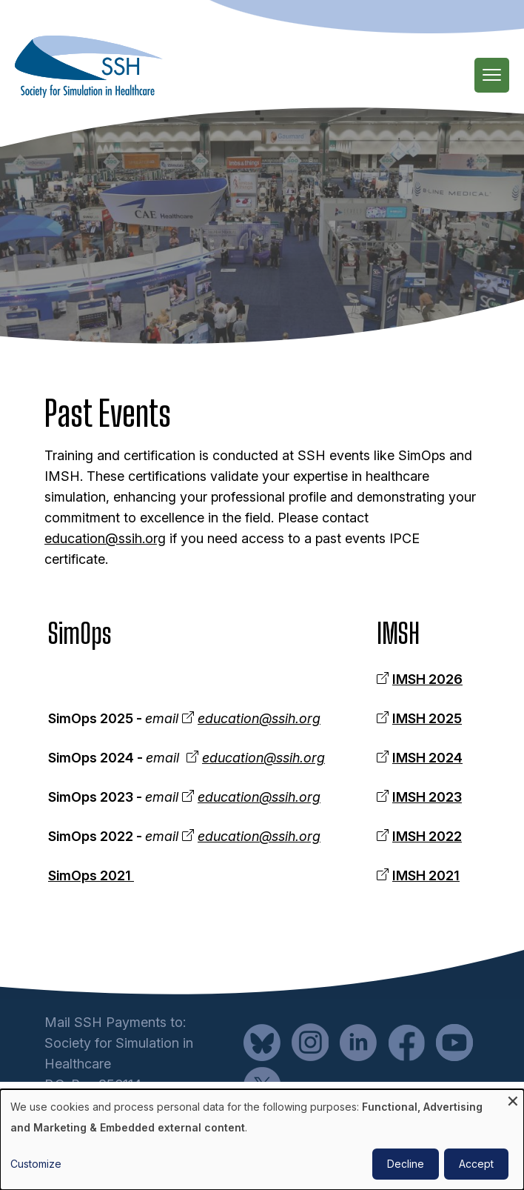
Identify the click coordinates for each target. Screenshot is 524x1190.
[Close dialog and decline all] (513, 1098)
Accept (476, 1163)
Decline (405, 1163)
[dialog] (262, 1139)
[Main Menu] (491, 75)
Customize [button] (35, 1163)
